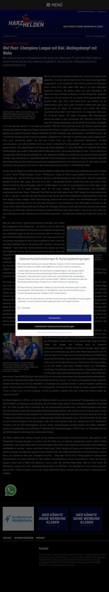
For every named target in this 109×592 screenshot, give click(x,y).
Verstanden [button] (54, 296)
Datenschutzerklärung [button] (55, 311)
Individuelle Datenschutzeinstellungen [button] (54, 304)
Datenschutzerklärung (68, 260)
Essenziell (24, 286)
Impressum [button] (68, 311)
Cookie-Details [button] (42, 311)
